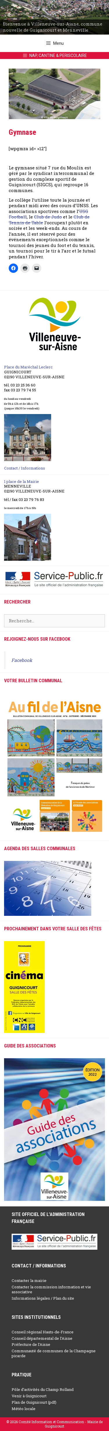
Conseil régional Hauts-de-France (43, 1332)
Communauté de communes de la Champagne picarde (54, 1353)
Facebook (21, 660)
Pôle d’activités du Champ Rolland (43, 1389)
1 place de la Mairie (21, 481)
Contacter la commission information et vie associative (51, 1289)
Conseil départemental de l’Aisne (42, 1338)
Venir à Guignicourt (29, 1395)
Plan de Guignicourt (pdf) (34, 1402)
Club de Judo (48, 217)
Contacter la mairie (29, 1280)
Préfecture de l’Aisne (31, 1344)
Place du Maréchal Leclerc (28, 367)
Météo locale (23, 1408)
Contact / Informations (24, 468)
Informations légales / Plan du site (43, 1298)
